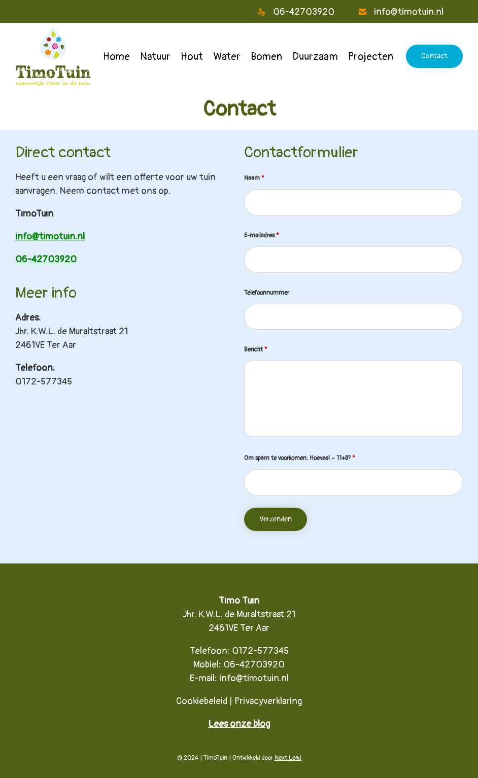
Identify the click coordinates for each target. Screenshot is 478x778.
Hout (192, 56)
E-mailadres (261, 235)
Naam (254, 178)
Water (227, 56)
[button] (434, 56)
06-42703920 (254, 664)
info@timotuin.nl (254, 678)
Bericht (255, 349)
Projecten (370, 56)
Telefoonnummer (266, 293)
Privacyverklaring (268, 701)
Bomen (266, 56)
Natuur (155, 56)
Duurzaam (315, 56)
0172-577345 (43, 381)
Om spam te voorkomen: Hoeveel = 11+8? (299, 458)
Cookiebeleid (201, 701)
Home (116, 56)
